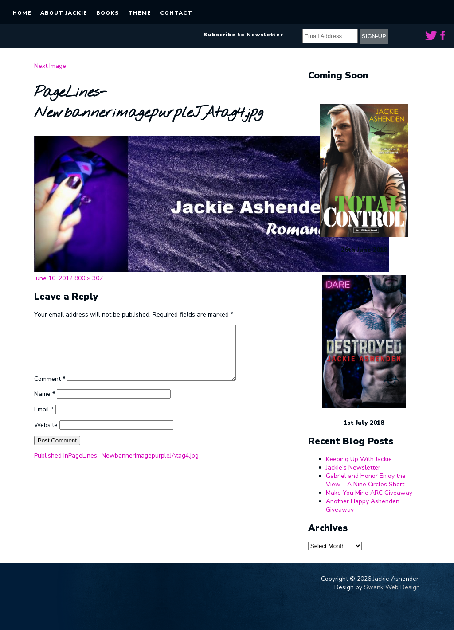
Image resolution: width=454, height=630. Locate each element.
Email (44, 420)
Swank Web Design (392, 587)
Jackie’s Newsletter (353, 467)
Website (46, 435)
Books (107, 12)
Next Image (50, 66)
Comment (49, 389)
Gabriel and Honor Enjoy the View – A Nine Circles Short (366, 480)
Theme (139, 12)
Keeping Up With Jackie (359, 459)
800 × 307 (88, 278)
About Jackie (63, 12)
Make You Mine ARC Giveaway (369, 493)
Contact (176, 12)
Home (21, 12)
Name (44, 404)
